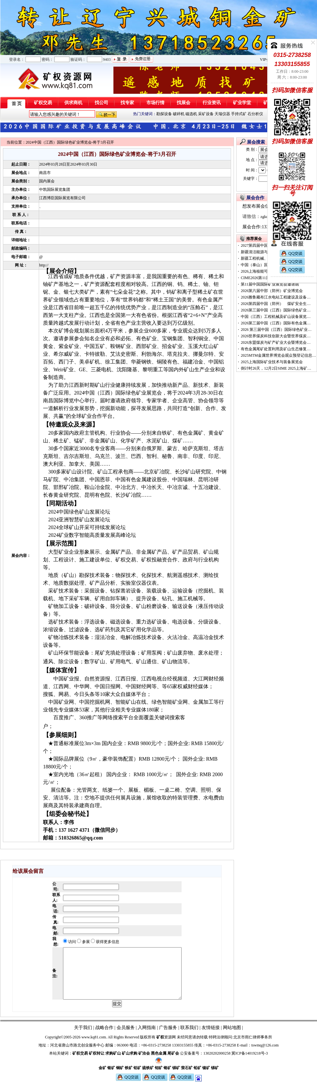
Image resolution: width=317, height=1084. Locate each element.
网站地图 (232, 1027)
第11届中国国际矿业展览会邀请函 (270, 284)
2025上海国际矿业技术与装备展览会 (272, 362)
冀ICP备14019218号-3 (249, 1053)
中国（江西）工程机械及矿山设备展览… (276, 316)
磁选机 (191, 114)
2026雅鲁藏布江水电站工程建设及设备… (276, 297)
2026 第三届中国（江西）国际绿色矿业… (276, 329)
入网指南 (147, 1027)
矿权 (160, 1037)
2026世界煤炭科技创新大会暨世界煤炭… (276, 336)
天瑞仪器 (222, 114)
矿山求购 (129, 1053)
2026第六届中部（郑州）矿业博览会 (272, 290)
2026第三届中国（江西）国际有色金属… (276, 323)
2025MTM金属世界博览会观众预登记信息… (278, 355)
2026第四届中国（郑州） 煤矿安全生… (276, 303)
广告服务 (168, 1027)
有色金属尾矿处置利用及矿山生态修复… (276, 349)
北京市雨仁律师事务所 (252, 1037)
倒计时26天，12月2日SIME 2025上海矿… (276, 368)
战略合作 (104, 1027)
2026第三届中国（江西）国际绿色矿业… (276, 310)
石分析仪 (255, 114)
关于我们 (83, 1027)
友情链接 (211, 1027)
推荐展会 (254, 238)
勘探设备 (164, 114)
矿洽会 (144, 1053)
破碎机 (179, 114)
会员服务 (126, 1027)
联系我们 (189, 1027)
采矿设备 (206, 114)
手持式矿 (239, 114)
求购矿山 (113, 1053)
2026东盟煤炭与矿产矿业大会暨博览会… (276, 342)
